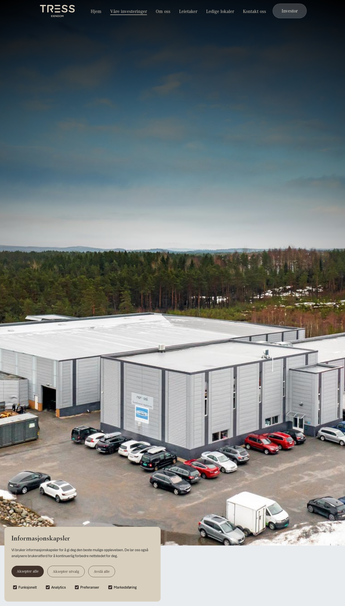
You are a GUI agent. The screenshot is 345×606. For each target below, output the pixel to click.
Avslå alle (102, 571)
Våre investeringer (128, 11)
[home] (57, 11)
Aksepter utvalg (66, 571)
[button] (163, 11)
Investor (290, 11)
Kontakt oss (254, 11)
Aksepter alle (28, 571)
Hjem (96, 11)
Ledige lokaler (220, 11)
